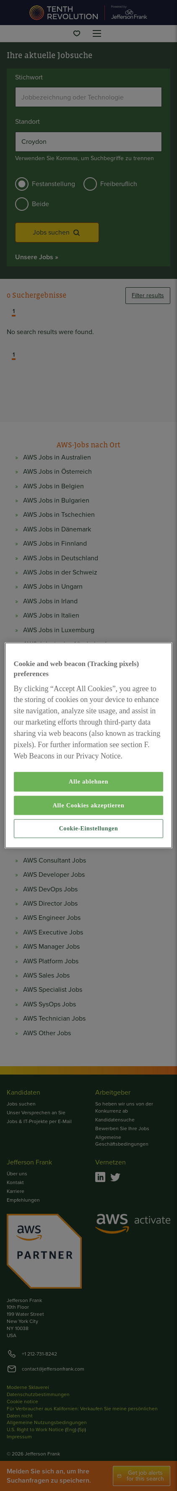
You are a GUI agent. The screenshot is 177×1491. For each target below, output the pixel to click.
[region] (89, 745)
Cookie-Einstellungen (88, 828)
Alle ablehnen (89, 782)
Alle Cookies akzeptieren (88, 805)
